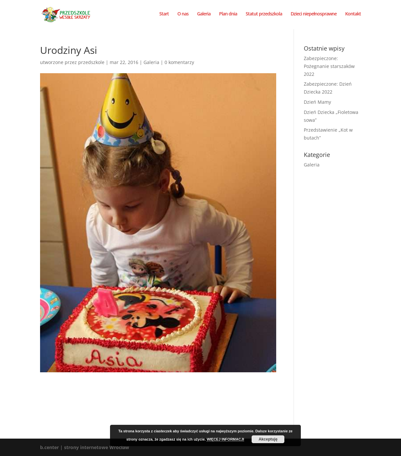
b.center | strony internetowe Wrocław (84, 447)
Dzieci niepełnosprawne (314, 15)
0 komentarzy (179, 62)
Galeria (204, 15)
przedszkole (91, 62)
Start (164, 15)
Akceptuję (267, 439)
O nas (183, 15)
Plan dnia (228, 15)
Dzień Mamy (317, 102)
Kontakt (353, 15)
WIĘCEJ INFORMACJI (225, 439)
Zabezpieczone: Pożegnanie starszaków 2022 (329, 66)
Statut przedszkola (264, 15)
